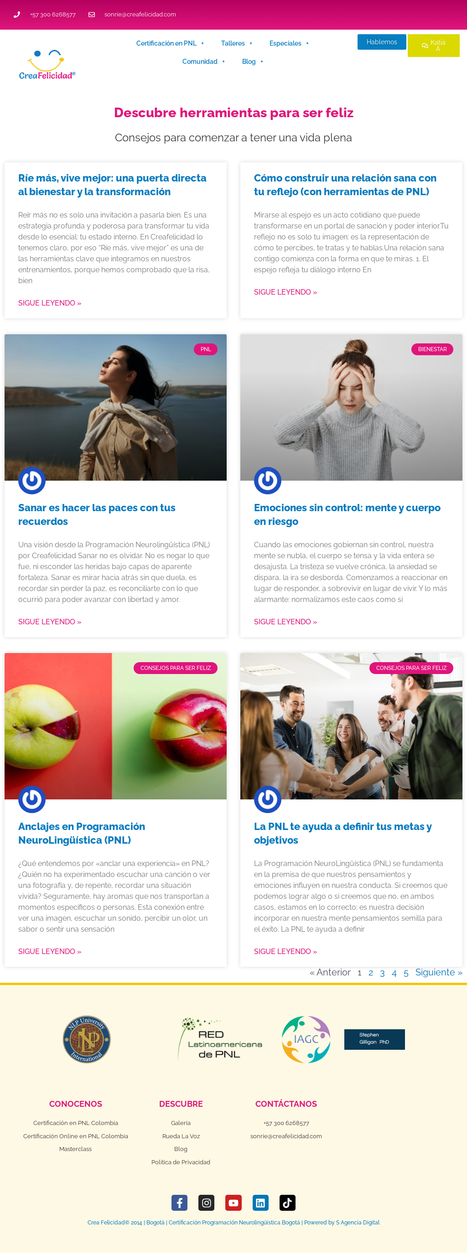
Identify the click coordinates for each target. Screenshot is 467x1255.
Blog (252, 61)
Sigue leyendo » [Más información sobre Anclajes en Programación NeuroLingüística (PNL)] (50, 951)
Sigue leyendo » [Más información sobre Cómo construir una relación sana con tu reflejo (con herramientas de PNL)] (285, 292)
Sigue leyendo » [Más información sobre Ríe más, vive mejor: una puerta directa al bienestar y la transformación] (50, 303)
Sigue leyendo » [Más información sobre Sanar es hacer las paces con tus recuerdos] (50, 621)
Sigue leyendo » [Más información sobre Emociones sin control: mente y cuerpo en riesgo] (285, 621)
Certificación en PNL (170, 43)
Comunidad (203, 61)
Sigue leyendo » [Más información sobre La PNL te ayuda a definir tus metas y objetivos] (285, 951)
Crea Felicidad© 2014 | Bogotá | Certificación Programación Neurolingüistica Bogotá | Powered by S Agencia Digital (233, 1225)
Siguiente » (438, 972)
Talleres (236, 43)
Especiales (289, 43)
